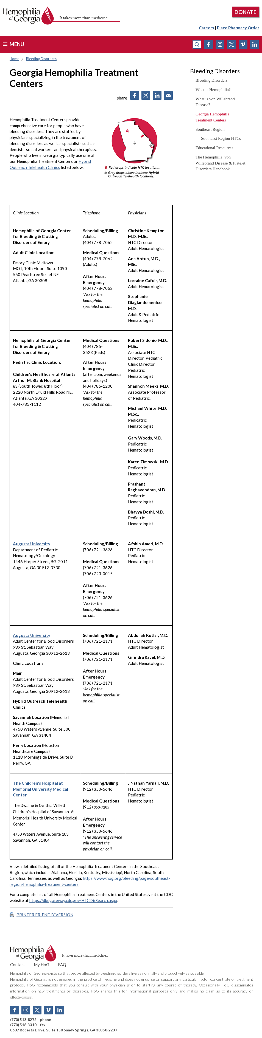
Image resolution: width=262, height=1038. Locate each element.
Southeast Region (210, 129)
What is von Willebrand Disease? (215, 102)
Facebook (208, 44)
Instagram (220, 44)
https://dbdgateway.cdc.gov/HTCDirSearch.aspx (73, 900)
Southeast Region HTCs (221, 138)
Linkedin (254, 44)
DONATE (245, 12)
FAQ (62, 964)
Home (14, 58)
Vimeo (243, 44)
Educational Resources (214, 148)
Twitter (231, 44)
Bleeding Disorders (41, 58)
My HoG (41, 964)
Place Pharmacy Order (238, 27)
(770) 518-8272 (23, 1019)
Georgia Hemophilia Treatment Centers (212, 117)
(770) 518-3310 (23, 1025)
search (197, 44)
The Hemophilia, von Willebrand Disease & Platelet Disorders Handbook (220, 163)
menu (17, 44)
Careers (206, 27)
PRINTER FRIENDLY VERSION (44, 914)
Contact (17, 964)
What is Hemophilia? (213, 89)
